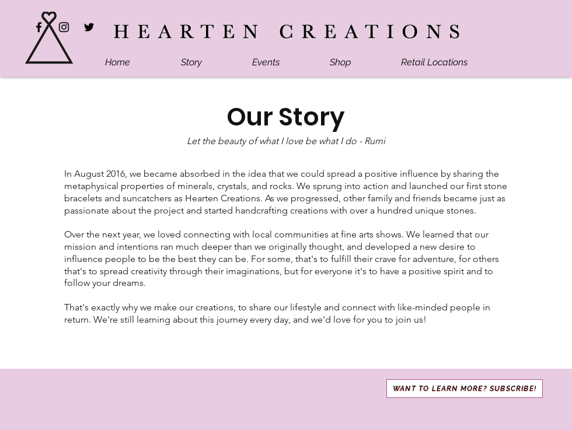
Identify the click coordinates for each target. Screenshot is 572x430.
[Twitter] (89, 27)
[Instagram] (64, 27)
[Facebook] (39, 27)
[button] (464, 388)
